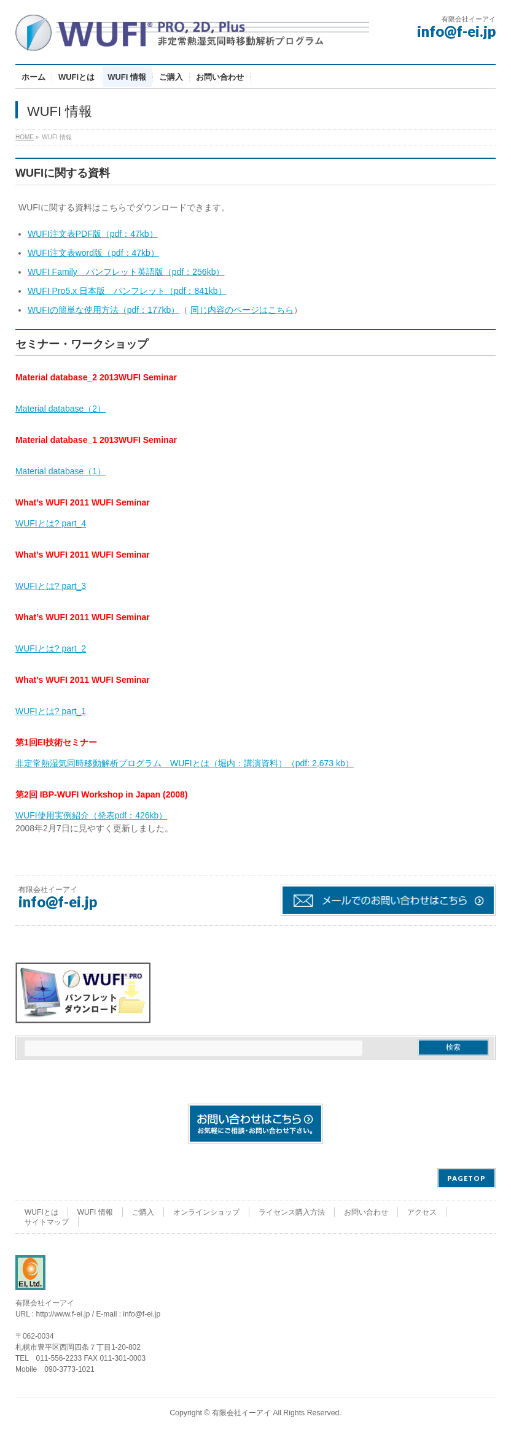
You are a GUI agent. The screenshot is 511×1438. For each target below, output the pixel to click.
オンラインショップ (206, 1212)
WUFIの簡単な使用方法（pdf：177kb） (103, 310)
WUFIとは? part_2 (50, 648)
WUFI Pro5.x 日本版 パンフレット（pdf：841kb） (127, 291)
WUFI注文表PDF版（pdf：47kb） (93, 234)
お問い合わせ (366, 1212)
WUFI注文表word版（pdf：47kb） (93, 253)
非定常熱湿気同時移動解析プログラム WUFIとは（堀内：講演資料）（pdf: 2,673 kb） (184, 763)
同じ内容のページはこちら (242, 310)
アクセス (422, 1212)
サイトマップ (47, 1222)
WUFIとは (41, 1212)
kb (211, 272)
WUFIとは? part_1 (50, 711)
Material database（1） (60, 471)
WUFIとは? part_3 (50, 586)
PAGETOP (466, 1178)
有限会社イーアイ (241, 1413)
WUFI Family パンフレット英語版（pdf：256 (117, 272)
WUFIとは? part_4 (50, 523)
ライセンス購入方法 (292, 1212)
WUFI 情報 (95, 1212)
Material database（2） (60, 408)
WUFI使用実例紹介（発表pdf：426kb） (91, 815)
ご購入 (143, 1212)
